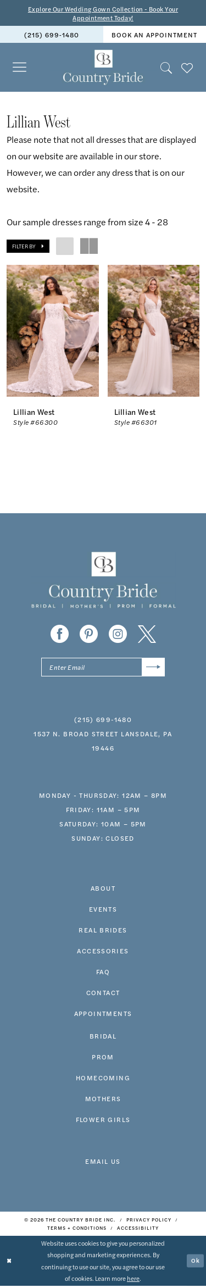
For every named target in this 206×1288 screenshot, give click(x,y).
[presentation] (53, 332)
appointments (103, 1015)
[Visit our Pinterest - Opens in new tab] (89, 635)
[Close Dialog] (9, 1263)
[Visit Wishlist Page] (187, 68)
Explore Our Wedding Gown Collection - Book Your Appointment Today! (103, 13)
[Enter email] (103, 668)
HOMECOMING (103, 1079)
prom (103, 1058)
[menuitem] (51, 35)
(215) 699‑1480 (103, 721)
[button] (19, 68)
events (103, 910)
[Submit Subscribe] (153, 668)
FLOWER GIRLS (103, 1121)
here (133, 1279)
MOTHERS (103, 1100)
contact (103, 994)
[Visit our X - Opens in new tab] (147, 635)
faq (103, 973)
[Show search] (166, 68)
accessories (103, 952)
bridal (103, 1037)
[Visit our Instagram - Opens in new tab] (118, 635)
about (103, 890)
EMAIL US (102, 1163)
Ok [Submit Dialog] (195, 1262)
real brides (103, 931)
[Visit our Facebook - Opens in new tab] (60, 635)
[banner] (103, 69)
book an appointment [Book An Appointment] (154, 36)
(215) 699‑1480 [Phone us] (51, 36)
